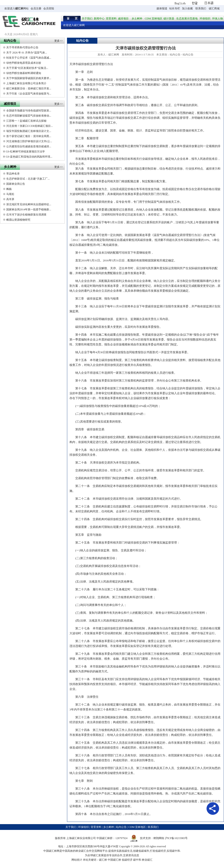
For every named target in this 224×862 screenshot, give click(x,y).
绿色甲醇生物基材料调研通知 (23, 73)
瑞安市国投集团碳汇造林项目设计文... (28, 131)
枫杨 (9, 189)
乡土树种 (137, 18)
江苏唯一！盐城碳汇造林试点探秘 (26, 120)
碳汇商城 (214, 8)
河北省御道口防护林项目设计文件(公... (29, 141)
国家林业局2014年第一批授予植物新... (28, 209)
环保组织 (205, 18)
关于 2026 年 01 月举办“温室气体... (26, 52)
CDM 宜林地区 (153, 18)
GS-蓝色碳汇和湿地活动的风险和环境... (29, 156)
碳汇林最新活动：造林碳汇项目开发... (28, 88)
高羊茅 (10, 199)
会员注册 (36, 8)
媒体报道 (162, 8)
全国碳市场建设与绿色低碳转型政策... (28, 110)
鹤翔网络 (158, 838)
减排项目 (123, 18)
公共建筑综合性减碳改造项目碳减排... (28, 146)
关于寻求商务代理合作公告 (22, 47)
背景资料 (111, 18)
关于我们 (87, 18)
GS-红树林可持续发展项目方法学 (25, 151)
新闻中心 (99, 18)
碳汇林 (19, 8)
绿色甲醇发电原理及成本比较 (23, 62)
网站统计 (76, 859)
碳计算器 (168, 18)
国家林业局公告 (15, 183)
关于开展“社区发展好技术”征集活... (27, 68)
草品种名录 (13, 173)
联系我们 (200, 8)
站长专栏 (174, 8)
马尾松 (10, 194)
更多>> (58, 40)
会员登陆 (48, 8)
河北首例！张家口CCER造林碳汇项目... (29, 125)
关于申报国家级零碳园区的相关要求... (28, 78)
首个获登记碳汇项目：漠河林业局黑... (28, 136)
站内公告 (175, 54)
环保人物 (217, 18)
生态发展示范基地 (187, 18)
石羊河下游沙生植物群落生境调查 (26, 214)
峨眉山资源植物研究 (18, 219)
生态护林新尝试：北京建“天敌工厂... (28, 178)
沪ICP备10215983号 (176, 838)
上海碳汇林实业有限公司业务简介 (26, 83)
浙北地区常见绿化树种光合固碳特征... (28, 204)
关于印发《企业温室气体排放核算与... (28, 93)
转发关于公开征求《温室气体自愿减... (28, 57)
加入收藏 (187, 8)
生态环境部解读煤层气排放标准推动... (28, 115)
